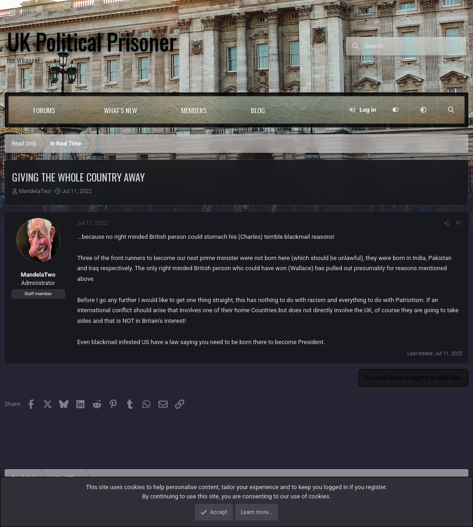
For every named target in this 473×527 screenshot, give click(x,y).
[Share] (447, 223)
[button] (74, 110)
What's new (120, 110)
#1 (459, 223)
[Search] (415, 46)
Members (194, 110)
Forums (44, 110)
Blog (258, 110)
